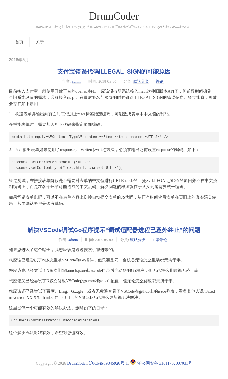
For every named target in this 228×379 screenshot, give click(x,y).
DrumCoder (114, 16)
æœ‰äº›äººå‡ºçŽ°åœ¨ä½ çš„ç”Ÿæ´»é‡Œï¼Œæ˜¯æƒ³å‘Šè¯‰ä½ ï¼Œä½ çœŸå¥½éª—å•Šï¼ (114, 27)
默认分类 (141, 81)
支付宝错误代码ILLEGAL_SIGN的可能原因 (114, 71)
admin (76, 81)
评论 (160, 81)
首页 (19, 42)
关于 (40, 42)
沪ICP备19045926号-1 (108, 363)
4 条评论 (160, 239)
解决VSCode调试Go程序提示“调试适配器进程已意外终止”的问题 (114, 230)
